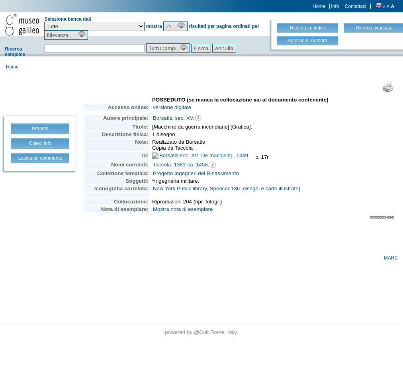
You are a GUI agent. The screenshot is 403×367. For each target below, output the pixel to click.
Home (319, 6)
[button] (175, 26)
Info (335, 6)
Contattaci (355, 6)
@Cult (202, 332)
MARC (391, 258)
